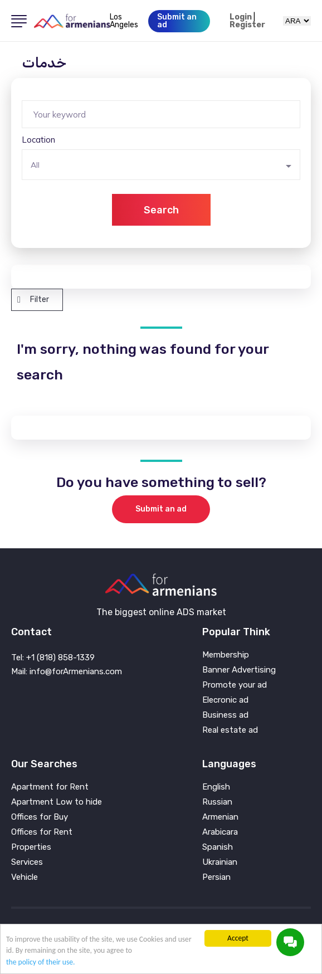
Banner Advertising (239, 670)
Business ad (225, 715)
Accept (237, 938)
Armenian (220, 817)
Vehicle (24, 877)
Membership (225, 655)
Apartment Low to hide (56, 802)
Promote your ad (234, 685)
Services (27, 862)
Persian (216, 877)
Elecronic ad (225, 700)
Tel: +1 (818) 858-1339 (53, 657)
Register (247, 25)
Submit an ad (161, 509)
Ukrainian (219, 862)
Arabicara (220, 832)
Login (241, 17)
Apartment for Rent (50, 787)
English (216, 787)
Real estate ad (230, 730)
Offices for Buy (39, 817)
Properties (31, 847)
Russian (217, 802)
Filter (33, 299)
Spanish (217, 847)
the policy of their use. (40, 962)
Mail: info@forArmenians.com (66, 671)
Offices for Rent (41, 832)
